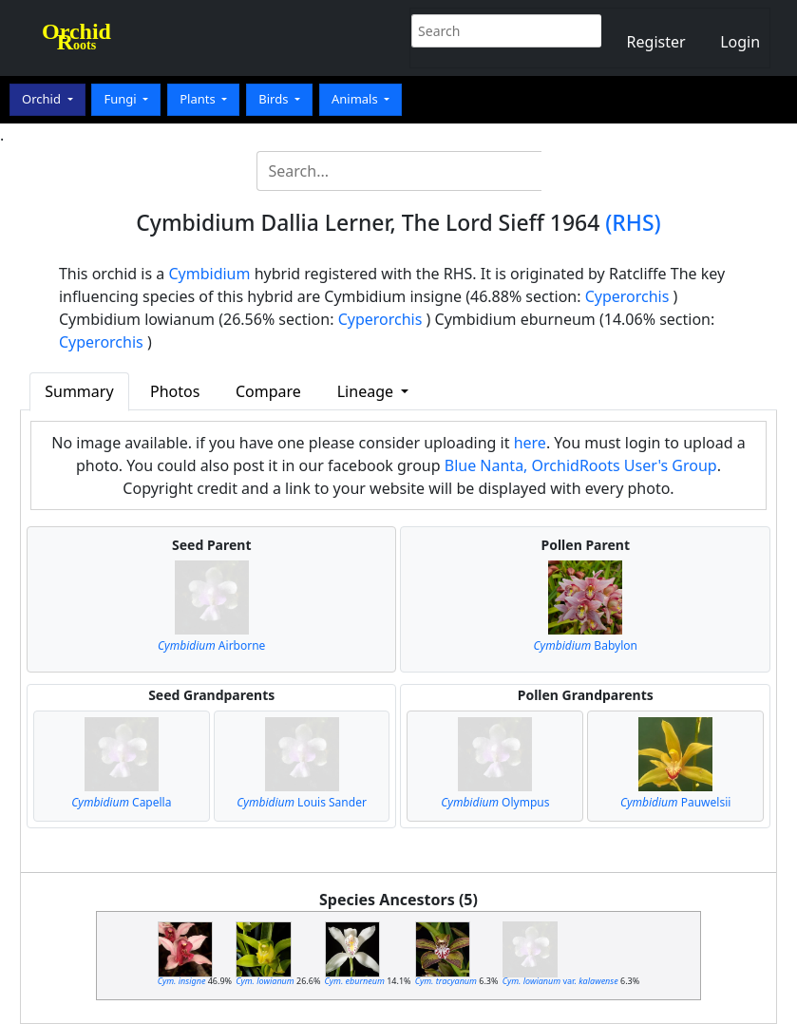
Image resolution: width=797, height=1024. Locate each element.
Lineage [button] (367, 391)
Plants (199, 98)
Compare (268, 391)
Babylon (585, 645)
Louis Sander (302, 802)
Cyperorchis (627, 296)
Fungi (122, 98)
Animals (356, 98)
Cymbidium (209, 273)
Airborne (211, 645)
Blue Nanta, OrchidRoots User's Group (581, 465)
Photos (174, 391)
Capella (121, 802)
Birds (275, 98)
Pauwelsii (675, 802)
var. (560, 981)
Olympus (495, 802)
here (530, 442)
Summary (79, 391)
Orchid (43, 98)
